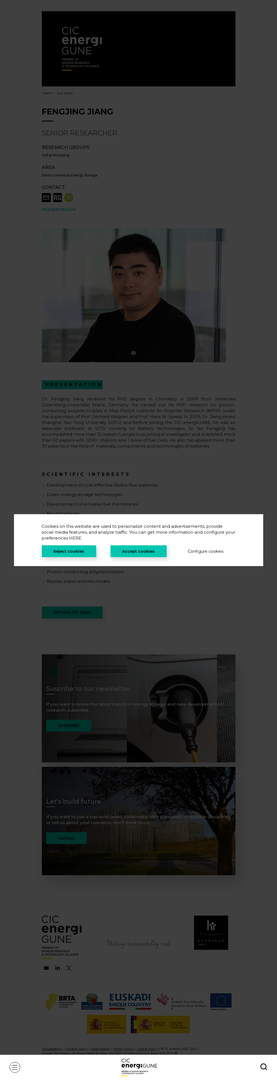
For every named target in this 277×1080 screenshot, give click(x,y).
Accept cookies (138, 551)
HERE (75, 537)
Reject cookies (68, 551)
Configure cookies (205, 551)
